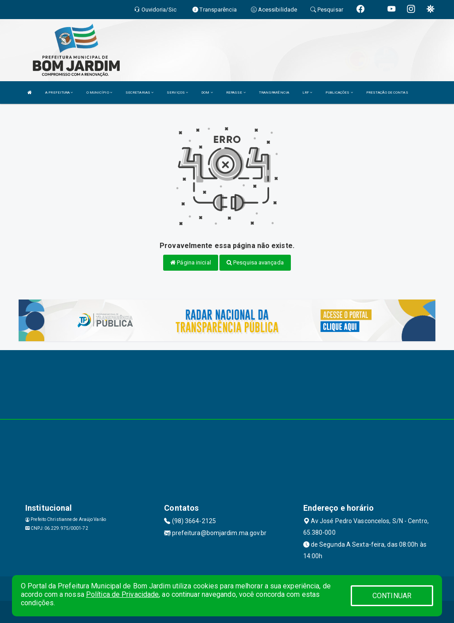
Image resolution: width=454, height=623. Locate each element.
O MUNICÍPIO (99, 93)
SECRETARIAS (139, 93)
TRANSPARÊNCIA (274, 93)
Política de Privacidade (122, 594)
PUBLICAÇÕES (338, 93)
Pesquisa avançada (255, 262)
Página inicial (190, 262)
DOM (207, 93)
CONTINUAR (391, 595)
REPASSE (236, 93)
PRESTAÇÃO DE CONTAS (387, 93)
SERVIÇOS (177, 93)
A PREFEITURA (59, 93)
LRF (307, 93)
